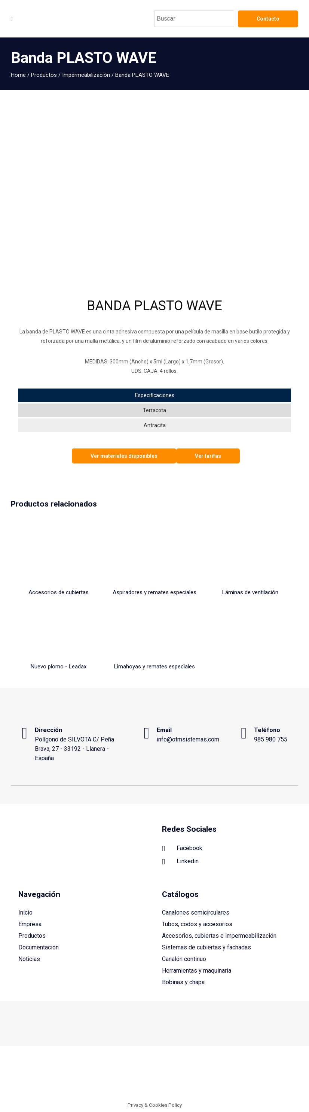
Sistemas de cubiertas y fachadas (206, 947)
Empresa (30, 924)
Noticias (29, 959)
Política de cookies (223, 1076)
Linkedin (180, 862)
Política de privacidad (273, 1076)
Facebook (182, 848)
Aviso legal (185, 1076)
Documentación (38, 947)
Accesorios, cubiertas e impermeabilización (219, 935)
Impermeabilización (86, 75)
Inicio (25, 912)
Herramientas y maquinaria (196, 970)
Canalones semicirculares (195, 912)
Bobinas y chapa (183, 982)
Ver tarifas (208, 456)
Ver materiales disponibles (124, 456)
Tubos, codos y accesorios (197, 924)
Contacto (268, 19)
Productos (44, 75)
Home (18, 75)
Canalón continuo (184, 959)
